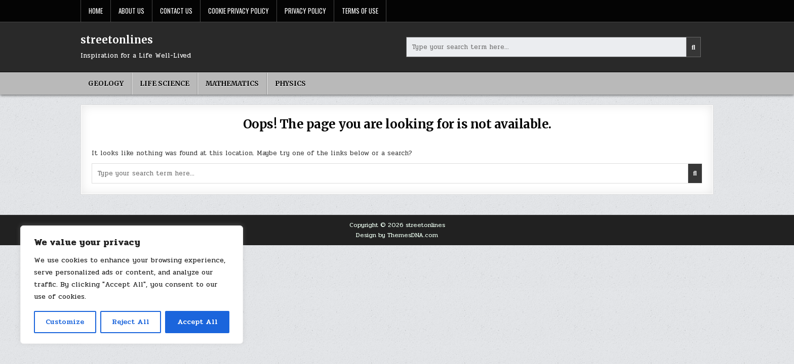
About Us (131, 11)
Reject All (130, 321)
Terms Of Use (360, 11)
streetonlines (117, 39)
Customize (65, 321)
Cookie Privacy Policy (238, 11)
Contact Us (176, 11)
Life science (164, 83)
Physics (290, 83)
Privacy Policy (305, 11)
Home (96, 11)
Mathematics (232, 83)
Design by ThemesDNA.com (397, 235)
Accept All (197, 321)
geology (106, 83)
